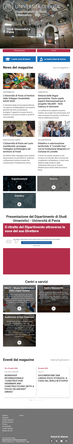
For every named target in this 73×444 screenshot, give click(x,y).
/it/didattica (19, 204)
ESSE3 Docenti (7, 422)
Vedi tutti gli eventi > (60, 360)
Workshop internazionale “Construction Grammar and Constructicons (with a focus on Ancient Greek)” (19, 383)
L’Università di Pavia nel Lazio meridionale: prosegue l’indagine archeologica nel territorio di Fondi (18, 147)
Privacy (4, 424)
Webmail (5, 417)
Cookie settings (7, 428)
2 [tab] (34, 400)
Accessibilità (6, 426)
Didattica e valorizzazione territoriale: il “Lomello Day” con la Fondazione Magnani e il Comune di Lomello (53, 147)
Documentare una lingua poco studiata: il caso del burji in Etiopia (53, 378)
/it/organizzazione (19, 187)
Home (68, 5)
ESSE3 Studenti (7, 420)
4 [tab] (39, 400)
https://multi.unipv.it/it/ (19, 309)
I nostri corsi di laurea (20, 59)
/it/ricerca (54, 187)
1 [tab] (31, 400)
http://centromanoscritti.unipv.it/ (54, 309)
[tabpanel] (20, 381)
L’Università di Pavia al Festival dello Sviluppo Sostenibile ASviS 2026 (18, 98)
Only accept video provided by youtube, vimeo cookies (36, 242)
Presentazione (19, 51)
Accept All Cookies (36, 245)
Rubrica (5, 415)
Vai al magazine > (61, 67)
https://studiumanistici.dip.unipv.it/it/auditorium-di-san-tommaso (19, 343)
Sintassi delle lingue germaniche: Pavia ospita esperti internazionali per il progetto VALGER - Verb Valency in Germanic (51, 101)
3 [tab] (36, 400)
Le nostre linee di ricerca (55, 59)
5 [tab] (42, 400)
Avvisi (53, 51)
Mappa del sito (7, 430)
